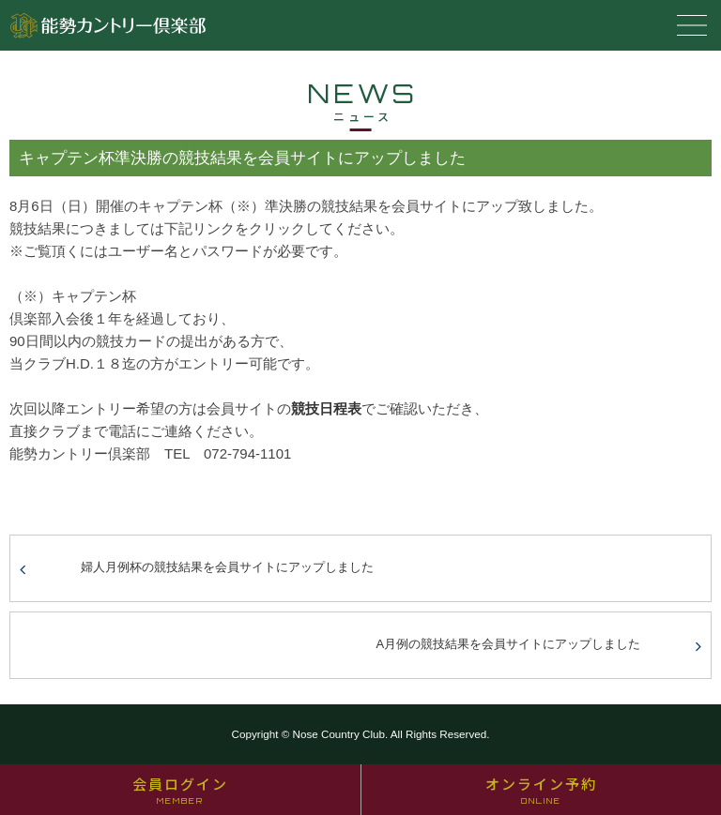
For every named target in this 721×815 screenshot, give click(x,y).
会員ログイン (180, 790)
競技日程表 (326, 408)
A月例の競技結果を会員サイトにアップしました (508, 644)
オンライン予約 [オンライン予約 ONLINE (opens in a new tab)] (541, 790)
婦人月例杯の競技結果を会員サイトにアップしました (227, 567)
